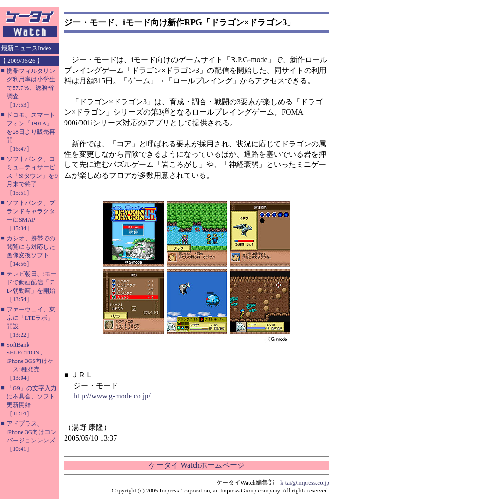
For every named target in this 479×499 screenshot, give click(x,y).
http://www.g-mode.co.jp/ (112, 396)
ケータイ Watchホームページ (196, 465)
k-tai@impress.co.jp (304, 482)
